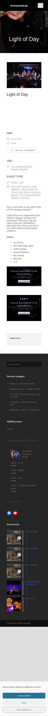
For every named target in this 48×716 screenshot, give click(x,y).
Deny (24, 703)
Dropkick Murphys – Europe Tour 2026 (25, 389)
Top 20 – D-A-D (17, 463)
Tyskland (15, 198)
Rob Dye (15, 195)
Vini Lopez (25, 198)
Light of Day (23, 192)
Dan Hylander (31, 531)
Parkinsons (35, 192)
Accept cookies (24, 696)
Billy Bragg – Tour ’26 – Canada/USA (24, 410)
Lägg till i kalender (22, 150)
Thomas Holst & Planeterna (32, 583)
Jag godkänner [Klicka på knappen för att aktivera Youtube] (24, 281)
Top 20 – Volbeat (17, 470)
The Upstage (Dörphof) (21, 166)
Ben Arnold (16, 186)
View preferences (24, 710)
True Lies (29, 598)
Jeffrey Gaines (27, 189)
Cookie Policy (24, 277)
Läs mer (10, 429)
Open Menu (40, 5)
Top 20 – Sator (16, 478)
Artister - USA (17, 182)
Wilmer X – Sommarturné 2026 (22, 384)
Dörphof (26, 186)
